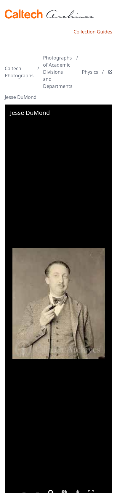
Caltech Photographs (19, 72)
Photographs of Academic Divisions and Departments (57, 71)
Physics (90, 72)
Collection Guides (92, 31)
